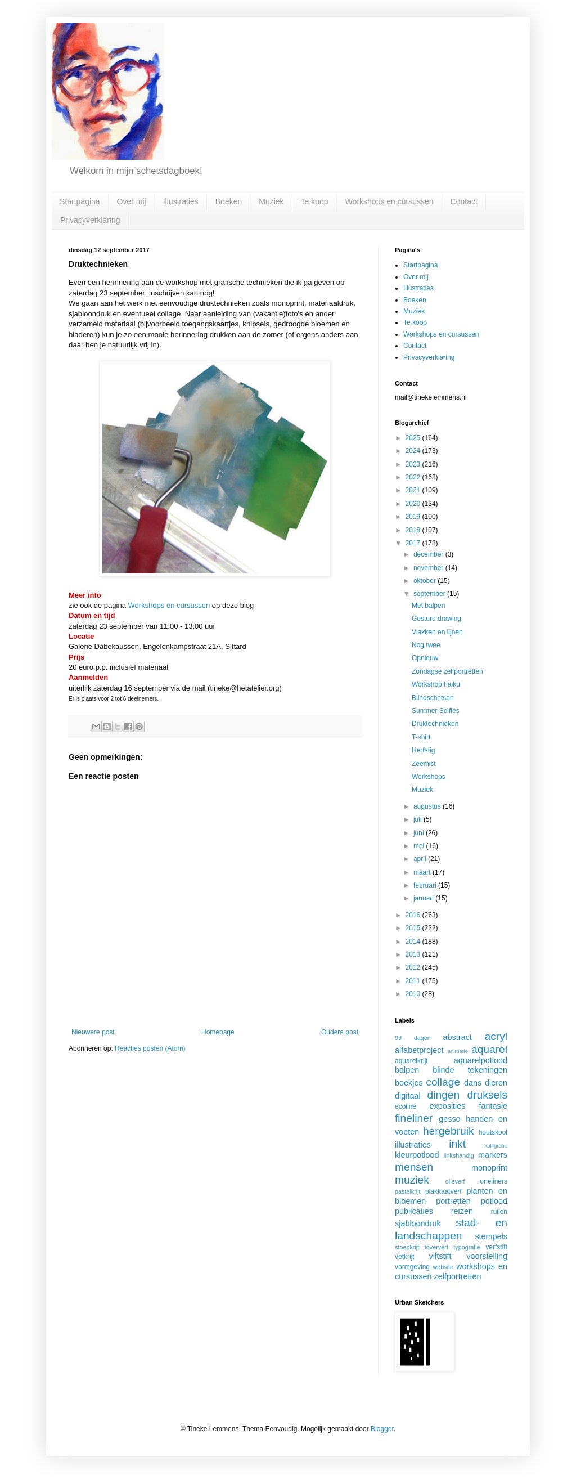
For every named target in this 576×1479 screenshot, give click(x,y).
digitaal (408, 1095)
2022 (414, 477)
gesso (449, 1118)
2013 (414, 954)
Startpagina (80, 201)
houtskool (493, 1132)
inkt (457, 1144)
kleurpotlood (417, 1154)
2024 (414, 451)
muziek (412, 1180)
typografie (466, 1247)
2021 (414, 490)
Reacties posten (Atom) (150, 1048)
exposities (447, 1105)
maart (423, 872)
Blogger (382, 1429)
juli (418, 819)
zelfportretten (458, 1276)
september (430, 594)
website (443, 1266)
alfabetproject (419, 1050)
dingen (444, 1095)
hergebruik (448, 1131)
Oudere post (339, 1032)
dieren (496, 1082)
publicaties (414, 1211)
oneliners (493, 1181)
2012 (414, 967)
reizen (462, 1211)
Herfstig (423, 750)
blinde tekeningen (470, 1069)
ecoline (405, 1106)
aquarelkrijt (411, 1061)
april (420, 859)
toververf (436, 1247)
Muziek (271, 201)
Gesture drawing (436, 618)
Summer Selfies (436, 711)
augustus (428, 806)
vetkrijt (405, 1257)
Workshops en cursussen (389, 201)
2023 (414, 464)
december (429, 554)
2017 (414, 543)
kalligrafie (495, 1145)
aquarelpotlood (480, 1060)
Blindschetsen (433, 698)
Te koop (314, 201)
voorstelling (486, 1256)
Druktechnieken (435, 724)
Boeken (228, 201)
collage (443, 1082)
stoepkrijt (407, 1247)
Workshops (429, 777)
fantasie (493, 1105)
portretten (453, 1200)
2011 (414, 981)
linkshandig (459, 1155)
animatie (458, 1051)
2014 (414, 941)
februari (425, 885)
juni (419, 833)
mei (419, 846)
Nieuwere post (93, 1032)
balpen (407, 1069)
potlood (494, 1200)
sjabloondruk (418, 1223)
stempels (491, 1236)
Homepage (218, 1032)
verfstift (496, 1247)
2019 (414, 517)
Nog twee (426, 645)
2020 (414, 504)
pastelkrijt (408, 1191)
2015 (414, 928)
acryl (495, 1036)
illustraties (413, 1144)
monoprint (489, 1167)
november (429, 568)
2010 (414, 994)
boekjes (409, 1082)
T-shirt (421, 737)
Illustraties (181, 201)
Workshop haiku (436, 684)
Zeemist (424, 764)
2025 (414, 438)
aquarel (489, 1049)
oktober (425, 581)
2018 (414, 530)
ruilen (499, 1212)
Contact (464, 201)
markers (492, 1154)
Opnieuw (425, 658)
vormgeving (412, 1267)
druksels (487, 1095)
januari (424, 898)
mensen (414, 1167)
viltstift (440, 1256)
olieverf (455, 1181)
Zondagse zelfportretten (447, 671)
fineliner (414, 1118)
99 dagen (413, 1037)
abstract (457, 1037)
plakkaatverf (443, 1191)
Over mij (131, 201)
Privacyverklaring (90, 220)
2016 (414, 915)
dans (473, 1082)
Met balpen (428, 605)
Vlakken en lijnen (437, 632)
